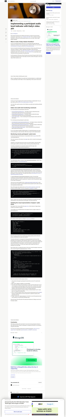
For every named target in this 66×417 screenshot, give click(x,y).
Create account (58, 1)
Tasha (14, 20)
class (26, 206)
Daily (16, 20)
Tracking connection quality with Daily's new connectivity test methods (53, 22)
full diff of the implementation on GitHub (25, 102)
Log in (53, 1)
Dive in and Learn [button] (18, 411)
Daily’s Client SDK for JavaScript (28, 50)
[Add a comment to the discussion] (27, 385)
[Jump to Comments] (6, 32)
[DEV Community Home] (6, 1)
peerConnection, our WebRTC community (29, 329)
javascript (14, 30)
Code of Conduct (24, 388)
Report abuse (29, 388)
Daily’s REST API (30, 51)
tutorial (23, 30)
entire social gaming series (29, 46)
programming (19, 30)
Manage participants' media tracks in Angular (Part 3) (53, 18)
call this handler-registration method (31, 187)
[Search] (8, 1)
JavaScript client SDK (26, 36)
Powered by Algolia (33, 1)
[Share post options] (6, 42)
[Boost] (6, 39)
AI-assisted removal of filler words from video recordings (53, 14)
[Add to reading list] (6, 36)
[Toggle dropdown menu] (41, 332)
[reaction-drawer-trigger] (6, 29)
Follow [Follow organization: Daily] (53, 7)
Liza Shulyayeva (15, 33)
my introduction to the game (16, 46)
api (11, 30)
